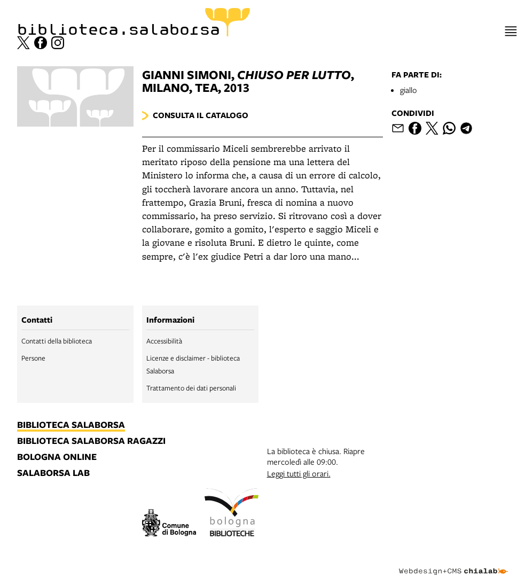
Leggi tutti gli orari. (299, 473)
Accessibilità (164, 341)
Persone (33, 358)
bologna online (57, 457)
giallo (408, 89)
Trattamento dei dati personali (191, 388)
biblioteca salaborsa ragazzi (91, 441)
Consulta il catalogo (200, 115)
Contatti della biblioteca (56, 341)
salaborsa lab (53, 473)
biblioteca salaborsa (71, 425)
